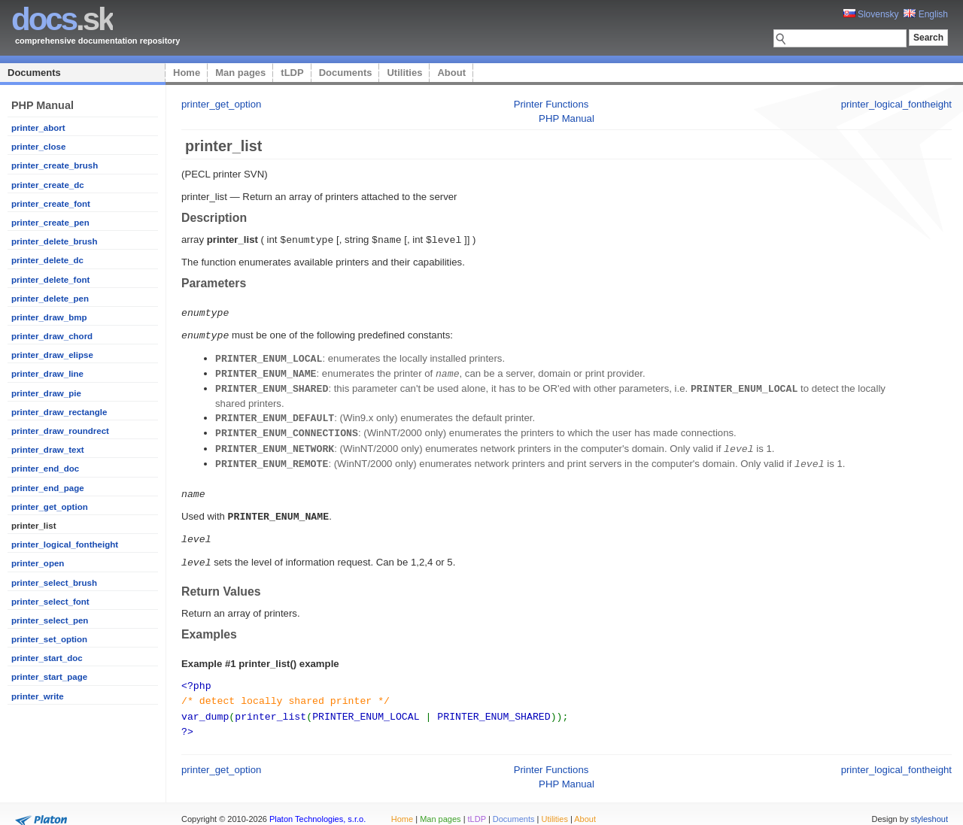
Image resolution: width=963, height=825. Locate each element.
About (451, 72)
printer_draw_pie (46, 393)
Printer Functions (551, 104)
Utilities (404, 72)
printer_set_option (49, 639)
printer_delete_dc (47, 260)
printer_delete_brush (54, 241)
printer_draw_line (47, 373)
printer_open (37, 563)
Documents (34, 72)
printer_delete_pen (50, 298)
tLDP (292, 72)
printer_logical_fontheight (64, 544)
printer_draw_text (47, 449)
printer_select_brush (54, 582)
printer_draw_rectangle (59, 412)
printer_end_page (47, 488)
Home (186, 72)
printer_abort (38, 127)
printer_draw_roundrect (60, 430)
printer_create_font (50, 203)
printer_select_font (50, 601)
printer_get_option (49, 506)
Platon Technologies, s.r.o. (317, 805)
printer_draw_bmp (49, 317)
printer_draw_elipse (52, 354)
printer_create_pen (50, 222)
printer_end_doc (45, 468)
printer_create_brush (54, 165)
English (926, 14)
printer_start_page (49, 676)
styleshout (929, 805)
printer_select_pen (49, 620)
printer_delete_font (50, 279)
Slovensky (871, 14)
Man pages (240, 72)
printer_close (38, 146)
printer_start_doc (47, 658)
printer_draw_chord (52, 336)
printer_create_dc (47, 185)
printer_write (37, 696)
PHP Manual (566, 118)
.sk (62, 19)
